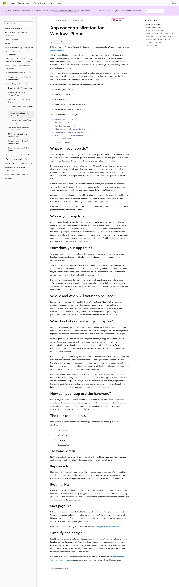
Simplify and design (62, 142)
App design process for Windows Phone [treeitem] (21, 107)
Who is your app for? (63, 122)
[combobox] (18, 23)
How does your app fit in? (65, 126)
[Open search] (168, 3)
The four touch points (63, 138)
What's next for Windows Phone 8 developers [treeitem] (18, 67)
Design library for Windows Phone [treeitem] (20, 88)
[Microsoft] (4, 3)
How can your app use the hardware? (69, 135)
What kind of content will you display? (70, 132)
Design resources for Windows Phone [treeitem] (18, 149)
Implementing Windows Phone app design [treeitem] (21, 121)
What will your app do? (64, 119)
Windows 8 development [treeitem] (13, 28)
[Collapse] (33, 18)
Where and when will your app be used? (70, 129)
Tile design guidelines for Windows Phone (107, 526)
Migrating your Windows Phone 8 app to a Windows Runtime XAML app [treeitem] (19, 60)
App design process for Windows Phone (70, 20)
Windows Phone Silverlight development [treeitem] (15, 53)
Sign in (173, 3)
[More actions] (127, 20)
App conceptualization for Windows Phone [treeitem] (19, 114)
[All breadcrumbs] (52, 20)
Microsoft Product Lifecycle (66, 10)
